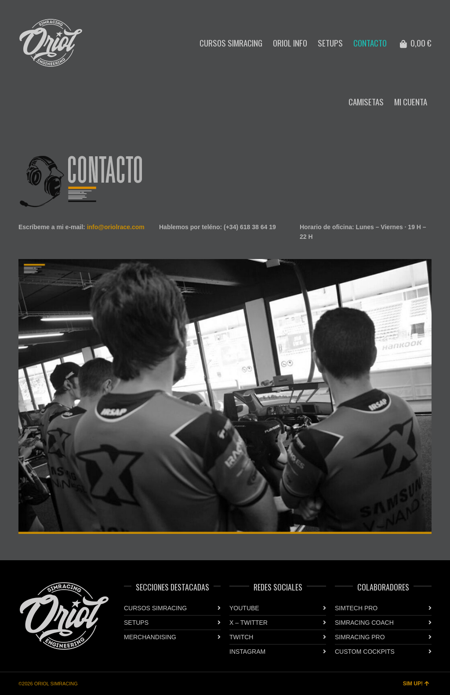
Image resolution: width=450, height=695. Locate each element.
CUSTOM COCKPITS (365, 651)
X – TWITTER (248, 622)
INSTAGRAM (247, 651)
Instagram (418, 6)
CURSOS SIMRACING (155, 608)
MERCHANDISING (150, 637)
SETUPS (136, 622)
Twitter (430, 6)
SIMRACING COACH (364, 622)
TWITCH (241, 637)
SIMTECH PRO (356, 608)
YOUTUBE (244, 608)
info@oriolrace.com (116, 226)
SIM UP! (416, 684)
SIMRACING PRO (360, 637)
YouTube (405, 6)
